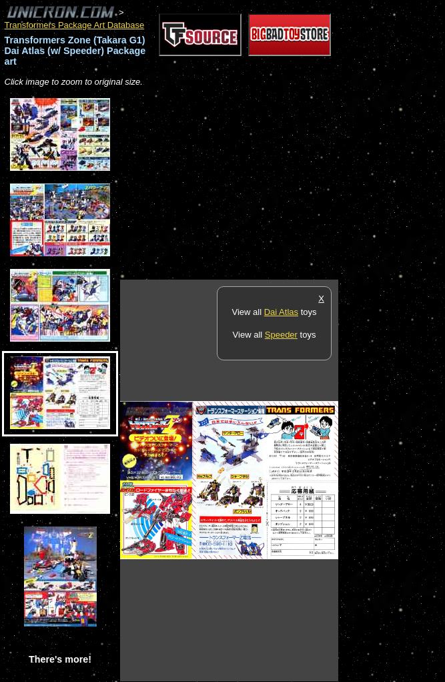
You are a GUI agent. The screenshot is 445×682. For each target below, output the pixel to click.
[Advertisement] (276, 184)
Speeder (281, 335)
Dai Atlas (281, 312)
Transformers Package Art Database (75, 25)
